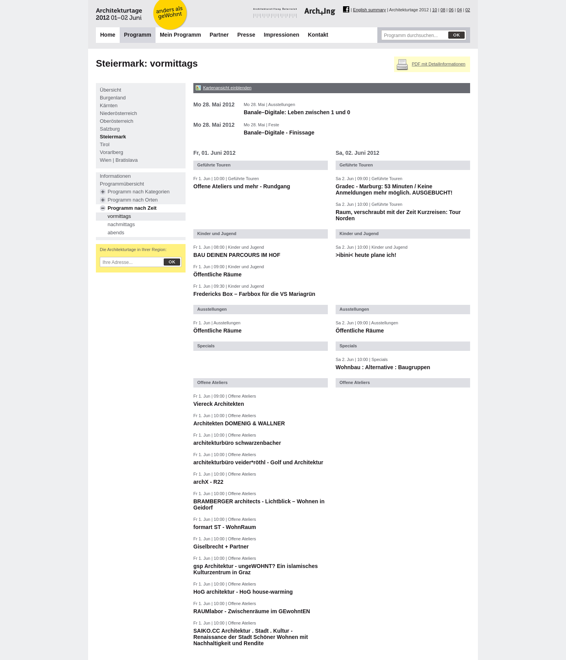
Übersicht (110, 90)
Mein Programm (180, 35)
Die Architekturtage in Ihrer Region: (133, 249)
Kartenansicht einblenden (227, 87)
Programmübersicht (122, 184)
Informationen (115, 176)
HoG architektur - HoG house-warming (243, 592)
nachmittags (121, 224)
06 (451, 9)
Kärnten (109, 105)
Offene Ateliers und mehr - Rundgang (241, 186)
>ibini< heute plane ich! (366, 255)
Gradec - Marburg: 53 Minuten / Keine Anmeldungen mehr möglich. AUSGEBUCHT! (394, 189)
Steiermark (113, 137)
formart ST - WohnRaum (224, 527)
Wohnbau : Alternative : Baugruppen (383, 367)
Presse (246, 35)
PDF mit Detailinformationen (438, 64)
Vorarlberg (111, 152)
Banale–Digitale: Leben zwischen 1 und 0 (297, 112)
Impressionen (281, 35)
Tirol (105, 144)
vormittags (119, 216)
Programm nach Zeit (132, 208)
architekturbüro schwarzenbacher (237, 443)
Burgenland (113, 98)
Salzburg (110, 129)
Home (107, 35)
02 (467, 9)
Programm (137, 35)
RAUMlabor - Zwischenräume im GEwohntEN (251, 611)
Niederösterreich (118, 113)
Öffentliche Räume (217, 274)
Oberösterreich (116, 121)
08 (442, 9)
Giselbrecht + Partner (221, 546)
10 (434, 9)
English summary (369, 9)
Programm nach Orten (133, 200)
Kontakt (318, 35)
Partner (219, 35)
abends (116, 232)
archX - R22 (208, 482)
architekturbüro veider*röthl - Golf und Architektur (258, 462)
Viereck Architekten (218, 404)
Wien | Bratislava (119, 160)
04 (459, 9)
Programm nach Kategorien (139, 192)
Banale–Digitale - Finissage (279, 132)
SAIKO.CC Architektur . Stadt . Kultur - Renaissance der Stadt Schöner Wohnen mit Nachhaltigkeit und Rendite (250, 637)
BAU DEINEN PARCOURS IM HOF (236, 255)
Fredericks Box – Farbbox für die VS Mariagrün (254, 294)
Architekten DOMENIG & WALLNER (239, 423)
